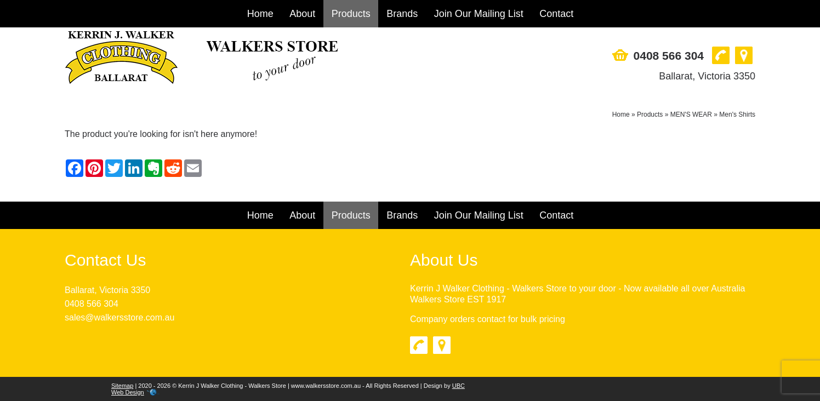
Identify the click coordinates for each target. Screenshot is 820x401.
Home (260, 13)
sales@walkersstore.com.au (119, 317)
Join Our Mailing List (478, 13)
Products (351, 13)
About (302, 13)
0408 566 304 (669, 55)
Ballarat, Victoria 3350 (707, 76)
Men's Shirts (737, 114)
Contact (556, 13)
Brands (402, 13)
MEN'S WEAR (691, 114)
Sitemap (122, 385)
